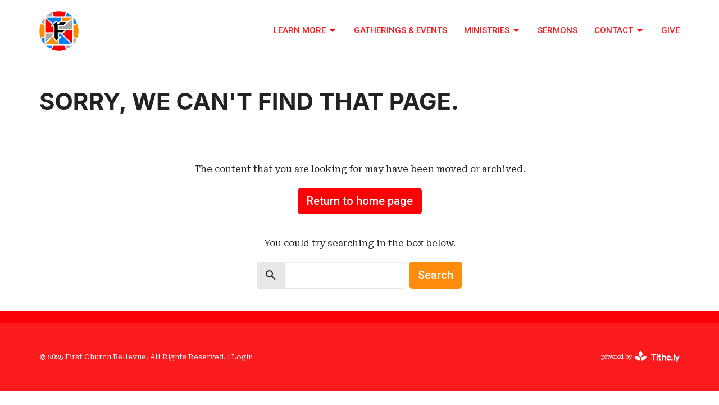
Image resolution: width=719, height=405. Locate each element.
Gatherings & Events (400, 30)
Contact (619, 31)
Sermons (557, 30)
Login (242, 357)
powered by (640, 357)
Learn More (305, 31)
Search (435, 275)
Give (670, 30)
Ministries (492, 31)
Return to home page (360, 201)
